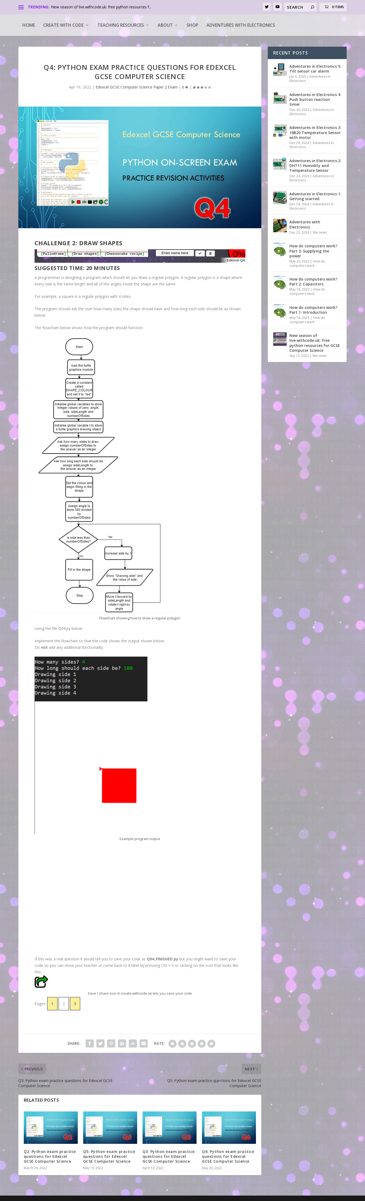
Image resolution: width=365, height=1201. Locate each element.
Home (28, 25)
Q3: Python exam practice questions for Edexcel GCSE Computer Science (169, 1156)
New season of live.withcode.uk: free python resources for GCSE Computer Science (314, 343)
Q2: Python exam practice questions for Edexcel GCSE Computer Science (50, 1156)
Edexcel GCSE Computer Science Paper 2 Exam (137, 87)
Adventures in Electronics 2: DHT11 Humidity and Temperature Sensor (315, 165)
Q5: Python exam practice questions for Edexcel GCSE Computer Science (109, 1156)
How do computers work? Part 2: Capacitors (313, 281)
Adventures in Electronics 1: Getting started (315, 196)
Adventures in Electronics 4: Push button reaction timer (315, 99)
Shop (192, 25)
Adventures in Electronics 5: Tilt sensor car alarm (315, 69)
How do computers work (307, 263)
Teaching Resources (120, 25)
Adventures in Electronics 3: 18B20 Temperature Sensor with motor (315, 132)
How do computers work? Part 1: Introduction (313, 310)
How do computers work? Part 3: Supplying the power (313, 250)
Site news (320, 232)
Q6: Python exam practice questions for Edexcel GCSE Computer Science (228, 1156)
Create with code (63, 25)
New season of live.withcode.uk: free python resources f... (101, 6)
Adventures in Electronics (309, 78)
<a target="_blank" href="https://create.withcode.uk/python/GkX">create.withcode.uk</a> (140, 900)
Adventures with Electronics (241, 25)
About (165, 25)
